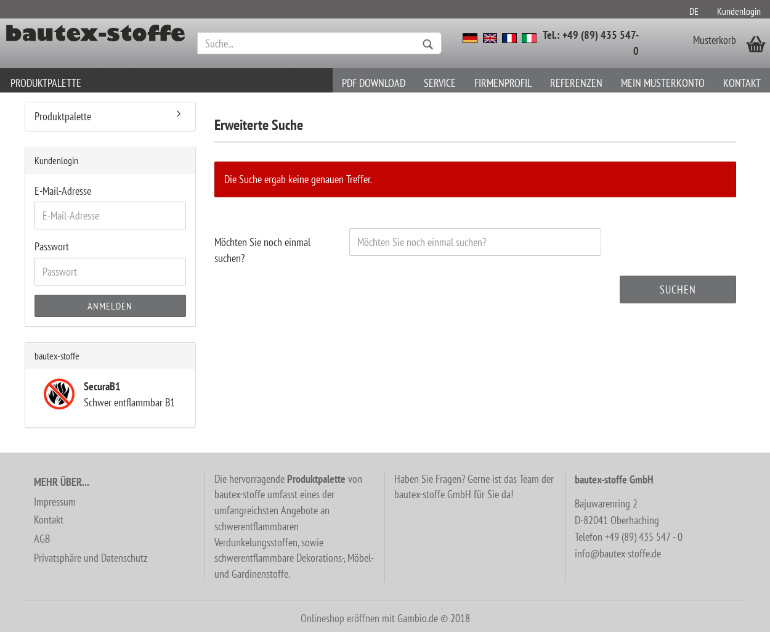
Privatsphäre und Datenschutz (90, 558)
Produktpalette (45, 83)
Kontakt (742, 83)
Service (440, 83)
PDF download (373, 83)
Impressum (55, 502)
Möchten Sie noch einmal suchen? (262, 250)
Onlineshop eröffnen (340, 618)
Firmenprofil (503, 83)
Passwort (51, 246)
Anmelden (109, 306)
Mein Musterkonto (663, 83)
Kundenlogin (739, 11)
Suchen (678, 289)
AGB (42, 538)
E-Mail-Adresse (62, 191)
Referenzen (576, 83)
